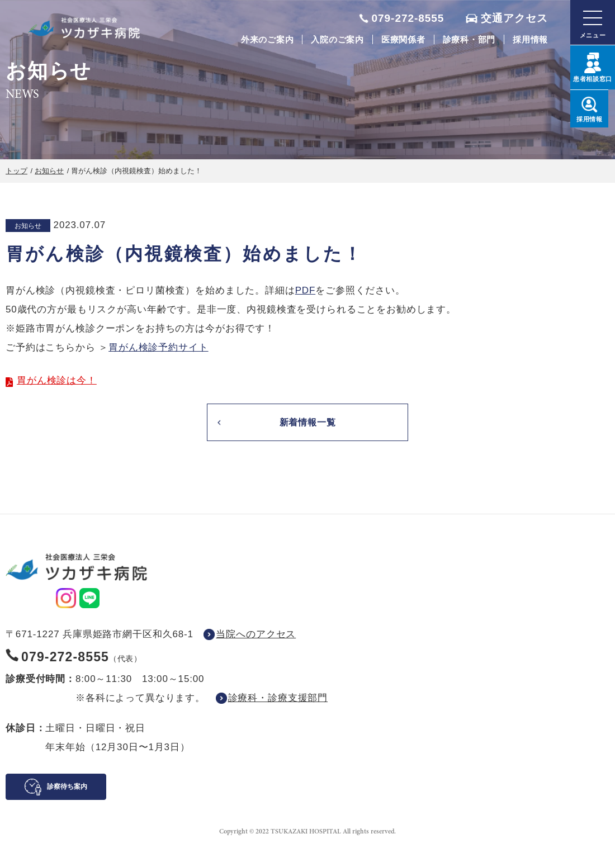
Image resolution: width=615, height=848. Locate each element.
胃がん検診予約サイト (158, 347)
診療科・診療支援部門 (278, 699)
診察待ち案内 (67, 788)
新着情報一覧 (307, 423)
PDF (305, 290)
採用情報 (530, 39)
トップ (16, 171)
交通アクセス (514, 18)
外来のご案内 (267, 39)
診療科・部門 (469, 39)
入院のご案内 (337, 39)
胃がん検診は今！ (57, 380)
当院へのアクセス (256, 635)
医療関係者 (403, 39)
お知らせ (49, 171)
